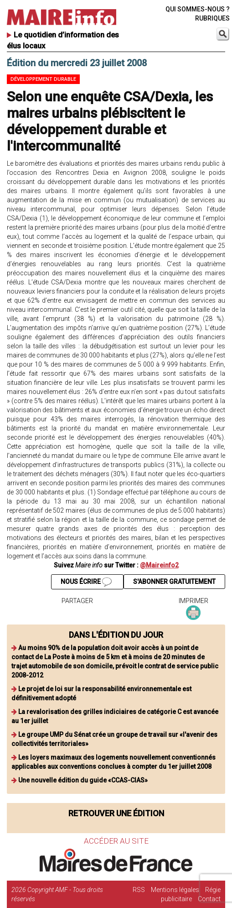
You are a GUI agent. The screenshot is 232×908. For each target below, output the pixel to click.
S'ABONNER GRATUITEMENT (174, 581)
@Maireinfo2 (159, 565)
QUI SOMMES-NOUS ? (197, 9)
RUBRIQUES (212, 18)
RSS (139, 889)
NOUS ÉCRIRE (86, 582)
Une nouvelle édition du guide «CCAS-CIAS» (83, 780)
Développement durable (43, 79)
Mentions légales (175, 889)
